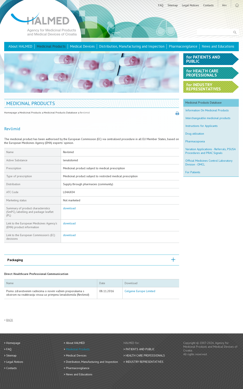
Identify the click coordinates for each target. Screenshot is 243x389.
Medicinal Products (51, 46)
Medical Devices (82, 46)
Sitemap (173, 5)
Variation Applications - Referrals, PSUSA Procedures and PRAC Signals (210, 151)
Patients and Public (140, 349)
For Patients (192, 172)
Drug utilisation (194, 133)
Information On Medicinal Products (207, 110)
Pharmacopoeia (195, 141)
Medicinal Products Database (60, 112)
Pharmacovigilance (183, 46)
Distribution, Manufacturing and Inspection (131, 46)
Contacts (208, 5)
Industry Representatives (144, 362)
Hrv (224, 5)
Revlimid (85, 112)
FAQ (160, 5)
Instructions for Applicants (201, 126)
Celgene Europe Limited (140, 291)
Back (9, 320)
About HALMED (20, 46)
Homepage (10, 112)
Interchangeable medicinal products (207, 118)
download (69, 208)
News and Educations (218, 46)
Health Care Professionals (145, 355)
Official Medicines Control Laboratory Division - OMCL (209, 162)
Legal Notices (190, 5)
